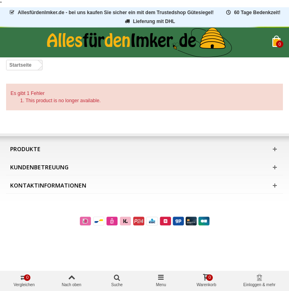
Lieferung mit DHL (149, 21)
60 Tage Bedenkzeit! (252, 12)
